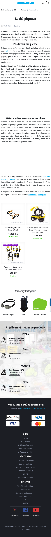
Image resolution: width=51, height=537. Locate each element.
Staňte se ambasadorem (25, 493)
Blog (15, 10)
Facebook (32, 195)
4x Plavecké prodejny (25, 452)
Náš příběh (25, 442)
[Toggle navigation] (3, 3)
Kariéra (25, 503)
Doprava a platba (25, 464)
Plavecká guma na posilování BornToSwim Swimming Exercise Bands (37, 230)
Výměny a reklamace (25, 460)
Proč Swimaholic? (25, 449)
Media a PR (25, 490)
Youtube (23, 409)
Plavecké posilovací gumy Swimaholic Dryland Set (13, 268)
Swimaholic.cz (6, 10)
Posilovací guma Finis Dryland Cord (13, 229)
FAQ (25, 500)
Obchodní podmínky (25, 471)
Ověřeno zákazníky (25, 445)
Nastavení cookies (25, 478)
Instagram (41, 409)
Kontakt (26, 438)
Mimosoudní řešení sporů (25, 467)
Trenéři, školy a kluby (25, 486)
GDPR (25, 474)
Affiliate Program (25, 496)
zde (7, 51)
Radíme (23, 10)
